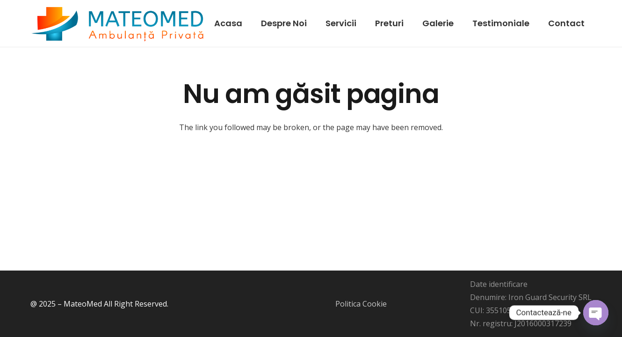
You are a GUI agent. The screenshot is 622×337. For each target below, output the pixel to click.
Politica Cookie (361, 304)
